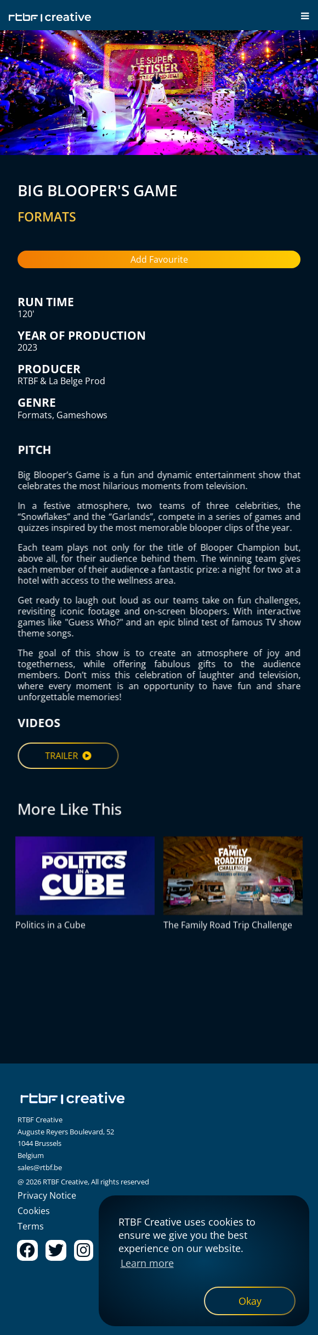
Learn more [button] (147, 1263)
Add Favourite (159, 259)
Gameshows (81, 415)
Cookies (34, 1211)
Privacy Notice (47, 1195)
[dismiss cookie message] (250, 1301)
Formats (35, 415)
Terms (31, 1226)
